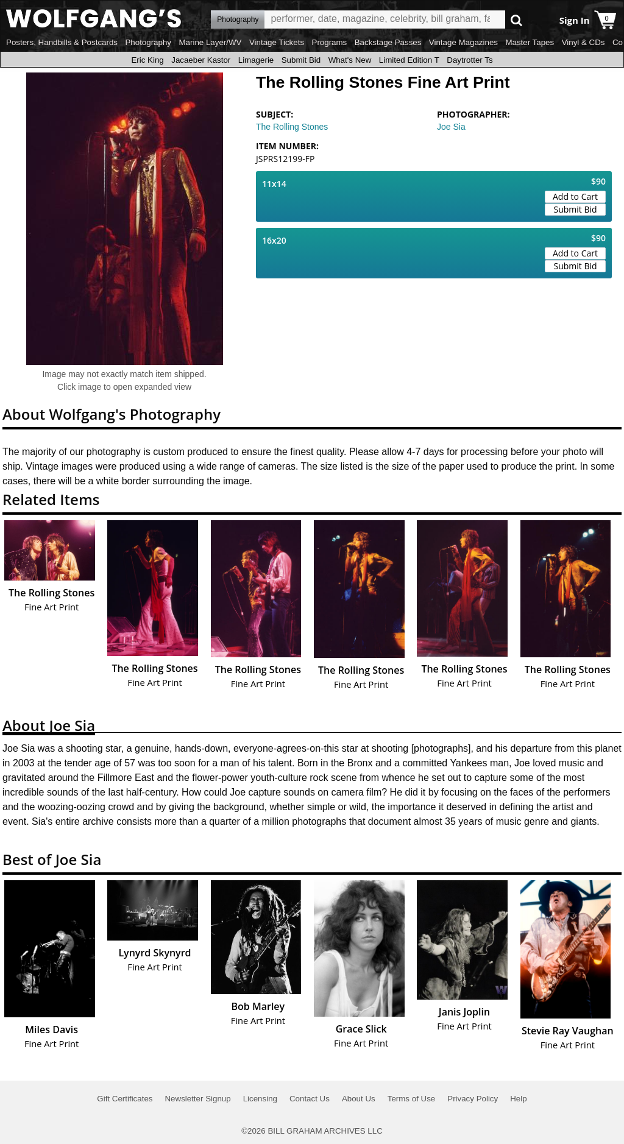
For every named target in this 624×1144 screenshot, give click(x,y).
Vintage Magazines (463, 42)
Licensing (260, 1098)
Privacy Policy (472, 1098)
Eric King (147, 60)
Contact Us (309, 1098)
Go (516, 19)
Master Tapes (529, 42)
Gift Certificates (124, 1098)
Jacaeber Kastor (200, 60)
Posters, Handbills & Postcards (62, 42)
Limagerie (256, 60)
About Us (358, 1098)
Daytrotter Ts (469, 60)
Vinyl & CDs (583, 42)
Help (518, 1098)
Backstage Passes (388, 42)
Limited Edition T (409, 60)
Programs (329, 42)
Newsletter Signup (197, 1098)
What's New (350, 60)
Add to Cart (575, 196)
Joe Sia (451, 127)
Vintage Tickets (276, 42)
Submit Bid (301, 60)
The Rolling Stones (292, 127)
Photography (148, 42)
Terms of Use (412, 1098)
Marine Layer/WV (210, 42)
